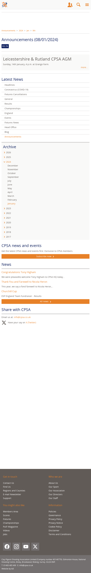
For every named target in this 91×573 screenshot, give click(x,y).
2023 (8, 208)
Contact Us (8, 483)
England (9, 113)
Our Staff (53, 498)
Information (55, 505)
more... (84, 67)
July (9, 180)
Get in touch (10, 476)
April (10, 192)
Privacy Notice (56, 522)
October (12, 173)
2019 (8, 227)
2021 (8, 217)
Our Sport (54, 486)
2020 (8, 222)
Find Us (7, 486)
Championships (13, 108)
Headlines (10, 84)
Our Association (57, 490)
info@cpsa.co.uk (22, 317)
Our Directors (55, 494)
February (12, 199)
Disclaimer (54, 530)
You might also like (13, 505)
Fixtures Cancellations (16, 94)
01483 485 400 (9, 565)
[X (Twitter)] (35, 547)
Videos (6, 530)
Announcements (8, 30)
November (13, 169)
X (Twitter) (31, 322)
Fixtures (7, 519)
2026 (8, 152)
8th (34, 30)
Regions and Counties (14, 490)
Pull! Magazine (10, 526)
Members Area (10, 511)
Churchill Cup (9, 291)
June (10, 184)
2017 (8, 236)
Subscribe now (45, 256)
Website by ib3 (8, 568)
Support (7, 498)
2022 (8, 213)
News (6, 264)
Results (8, 103)
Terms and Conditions (60, 534)
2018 (8, 232)
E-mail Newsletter (12, 494)
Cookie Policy (55, 526)
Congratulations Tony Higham (19, 272)
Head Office (10, 127)
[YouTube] (26, 547)
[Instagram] (16, 547)
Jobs (5, 534)
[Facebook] (7, 547)
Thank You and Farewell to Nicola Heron (24, 281)
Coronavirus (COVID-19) (16, 89)
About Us (53, 483)
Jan (28, 30)
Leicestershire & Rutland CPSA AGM (37, 59)
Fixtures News (12, 122)
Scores (6, 515)
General (9, 99)
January (11, 203)
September (13, 177)
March (11, 195)
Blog (7, 131)
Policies (52, 511)
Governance (55, 515)
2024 (21, 30)
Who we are (55, 476)
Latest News (12, 79)
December (13, 165)
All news (45, 301)
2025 (8, 157)
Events (8, 117)
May (10, 188)
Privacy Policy (55, 519)
